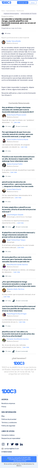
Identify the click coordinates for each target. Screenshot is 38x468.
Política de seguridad (8, 426)
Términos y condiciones (9, 422)
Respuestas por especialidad (11, 438)
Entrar (33, 2)
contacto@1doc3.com (10, 449)
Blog (3, 416)
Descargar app (22, 2)
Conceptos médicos (8, 435)
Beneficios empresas (8, 403)
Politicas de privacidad (9, 419)
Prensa (4, 407)
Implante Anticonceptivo (11, 13)
